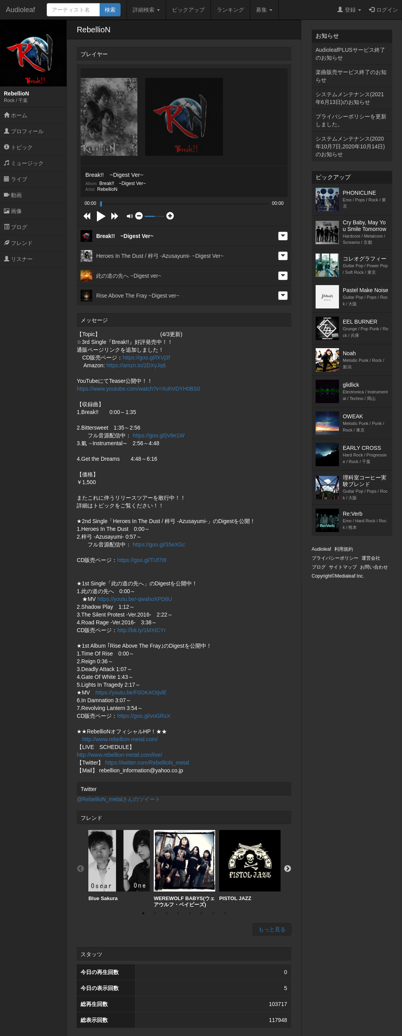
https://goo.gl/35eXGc (159, 544)
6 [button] (201, 913)
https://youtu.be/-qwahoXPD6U (134, 599)
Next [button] (287, 869)
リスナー (18, 259)
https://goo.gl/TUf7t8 (141, 560)
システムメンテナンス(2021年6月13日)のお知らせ (350, 98)
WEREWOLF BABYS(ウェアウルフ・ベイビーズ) (184, 868)
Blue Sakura (119, 865)
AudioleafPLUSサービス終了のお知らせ (350, 54)
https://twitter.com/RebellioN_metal (147, 762)
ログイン (383, 10)
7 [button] (213, 913)
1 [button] (143, 913)
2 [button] (155, 913)
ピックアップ (188, 10)
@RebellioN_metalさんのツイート (118, 799)
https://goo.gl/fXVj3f (146, 357)
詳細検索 (146, 10)
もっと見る (272, 929)
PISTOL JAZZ (250, 865)
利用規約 (343, 549)
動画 (13, 195)
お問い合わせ (374, 567)
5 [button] (190, 913)
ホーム (15, 115)
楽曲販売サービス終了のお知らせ (351, 76)
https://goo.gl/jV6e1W (158, 435)
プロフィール (24, 131)
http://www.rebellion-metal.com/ (120, 739)
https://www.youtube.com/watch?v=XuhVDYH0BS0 (138, 389)
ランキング (230, 10)
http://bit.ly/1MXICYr (141, 630)
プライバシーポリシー (335, 558)
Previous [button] (80, 869)
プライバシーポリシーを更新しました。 (351, 120)
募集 (264, 10)
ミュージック (24, 163)
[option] (119, 866)
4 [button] (178, 913)
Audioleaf (20, 10)
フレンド (18, 243)
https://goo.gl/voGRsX (143, 716)
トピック (18, 147)
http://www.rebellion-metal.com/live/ (119, 755)
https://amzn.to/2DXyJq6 (136, 365)
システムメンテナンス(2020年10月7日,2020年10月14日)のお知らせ (350, 146)
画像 (13, 211)
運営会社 (371, 558)
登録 (349, 10)
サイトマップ (343, 567)
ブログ (15, 227)
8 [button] (225, 913)
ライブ (15, 179)
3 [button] (166, 913)
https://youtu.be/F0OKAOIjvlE (131, 692)
